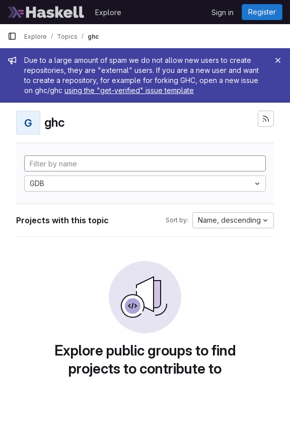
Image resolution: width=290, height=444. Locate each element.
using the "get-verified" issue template (129, 90)
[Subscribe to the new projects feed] (266, 119)
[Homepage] (46, 12)
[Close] (278, 60)
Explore (108, 12)
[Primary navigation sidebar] (12, 36)
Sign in (222, 12)
